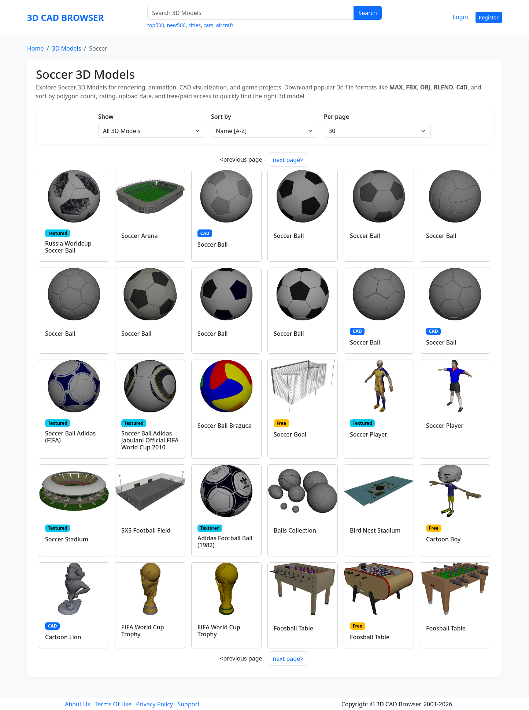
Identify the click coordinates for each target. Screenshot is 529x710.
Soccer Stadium (66, 539)
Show (106, 117)
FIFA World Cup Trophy (142, 630)
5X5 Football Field (145, 530)
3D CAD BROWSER (65, 17)
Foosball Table (293, 628)
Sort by (221, 117)
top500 (155, 25)
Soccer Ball (212, 244)
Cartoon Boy (443, 539)
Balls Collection (295, 530)
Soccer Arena (139, 236)
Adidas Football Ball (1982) (224, 541)
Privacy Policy (154, 704)
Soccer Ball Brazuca (224, 426)
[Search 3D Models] (250, 13)
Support (188, 704)
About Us (77, 704)
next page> (288, 160)
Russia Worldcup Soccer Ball (68, 246)
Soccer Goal (290, 434)
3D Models (66, 48)
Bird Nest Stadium (375, 530)
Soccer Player (368, 434)
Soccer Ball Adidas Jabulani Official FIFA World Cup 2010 (150, 440)
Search (367, 13)
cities (194, 25)
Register (489, 17)
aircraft (224, 25)
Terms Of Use (113, 704)
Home (35, 48)
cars (208, 25)
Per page (336, 117)
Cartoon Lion (63, 637)
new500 (176, 25)
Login (460, 17)
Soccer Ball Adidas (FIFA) (70, 436)
